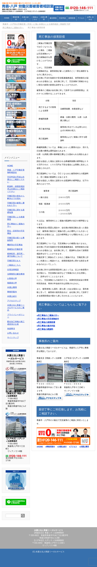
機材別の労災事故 (15, 245)
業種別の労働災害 (15, 249)
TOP (36, 24)
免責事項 (11, 329)
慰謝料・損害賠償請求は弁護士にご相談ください (15, 188)
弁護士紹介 (25, 18)
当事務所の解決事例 (15, 274)
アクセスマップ (14, 301)
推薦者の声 (12, 283)
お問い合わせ (90, 18)
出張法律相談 (13, 270)
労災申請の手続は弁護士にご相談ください (15, 179)
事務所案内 (16, 18)
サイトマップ (13, 337)
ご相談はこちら (34, 18)
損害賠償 (71, 18)
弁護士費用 (43, 18)
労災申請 (62, 18)
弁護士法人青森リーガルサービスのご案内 (15, 307)
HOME (6, 18)
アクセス (81, 18)
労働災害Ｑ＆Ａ (14, 261)
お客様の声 (12, 278)
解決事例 (53, 18)
